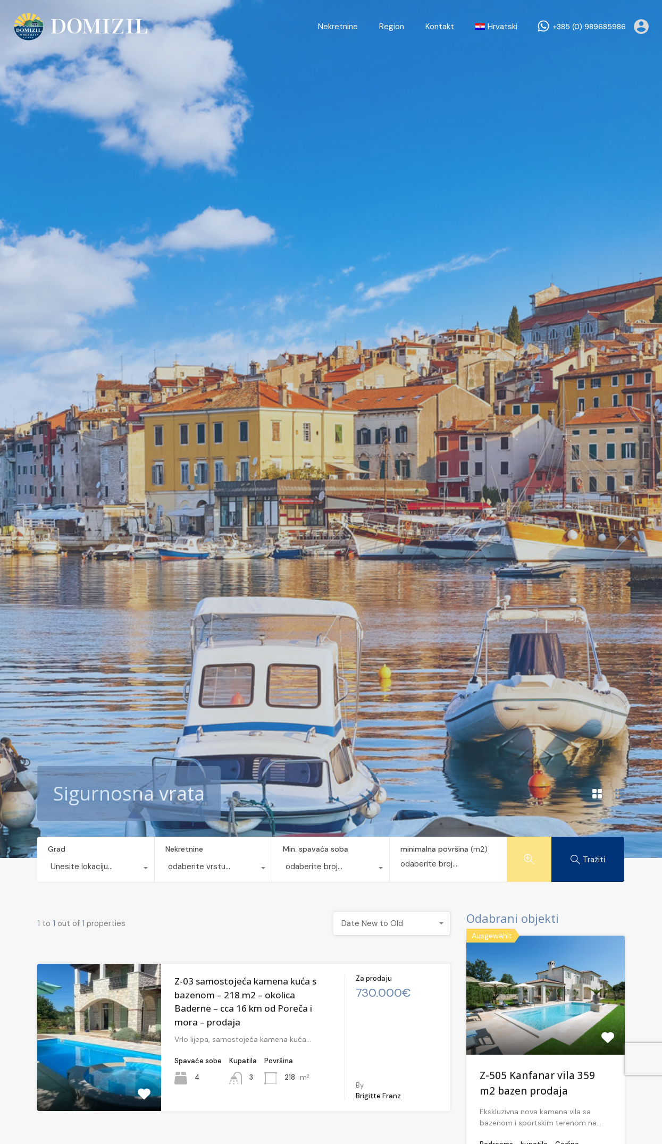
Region (391, 26)
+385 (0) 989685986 (589, 26)
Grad (56, 849)
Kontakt (439, 26)
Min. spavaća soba (315, 849)
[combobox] (95, 869)
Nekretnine (338, 26)
